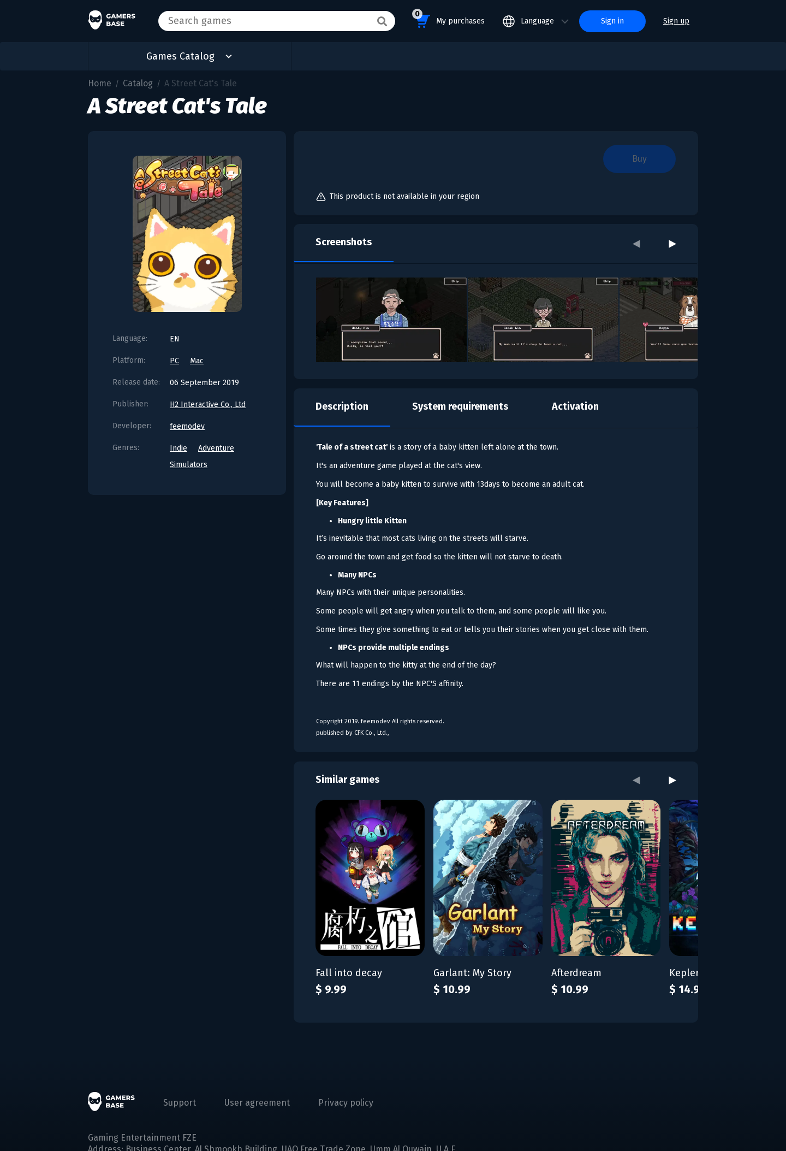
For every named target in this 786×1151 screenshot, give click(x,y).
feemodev (187, 426)
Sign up (676, 21)
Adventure (216, 448)
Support (179, 1102)
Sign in (612, 21)
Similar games (347, 780)
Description (341, 406)
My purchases (448, 19)
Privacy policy (345, 1102)
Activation (575, 406)
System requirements (460, 406)
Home (99, 83)
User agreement (257, 1102)
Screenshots (343, 242)
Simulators (188, 464)
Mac (197, 360)
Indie (178, 448)
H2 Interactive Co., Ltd (208, 404)
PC (174, 360)
